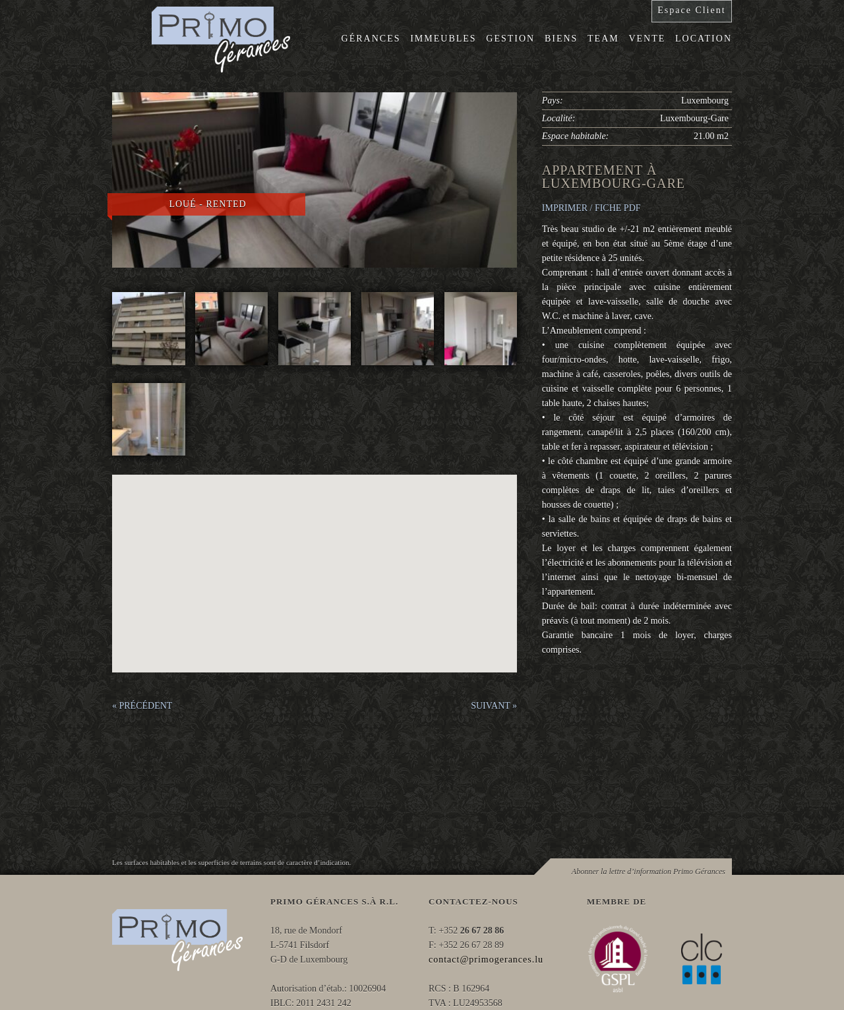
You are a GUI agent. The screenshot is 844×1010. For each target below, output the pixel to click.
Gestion (510, 39)
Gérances (371, 39)
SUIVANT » (494, 706)
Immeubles (443, 39)
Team (603, 39)
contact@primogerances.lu (486, 960)
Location (703, 39)
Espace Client (691, 10)
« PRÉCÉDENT (142, 706)
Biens (561, 39)
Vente (646, 39)
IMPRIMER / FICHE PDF (591, 208)
